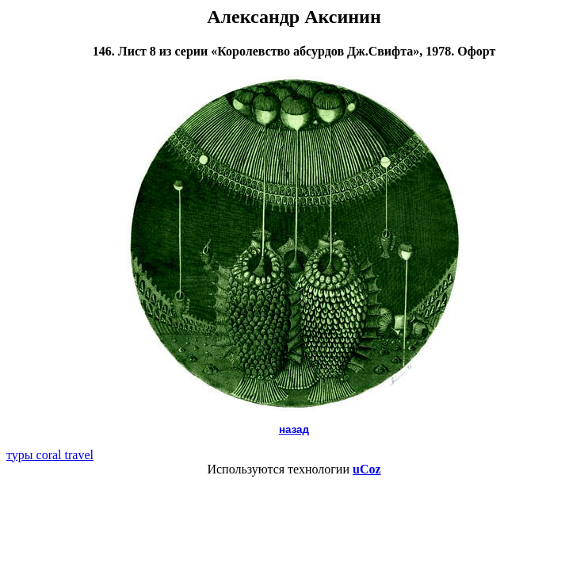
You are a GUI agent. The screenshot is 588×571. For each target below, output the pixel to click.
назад (294, 429)
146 (102, 51)
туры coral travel (50, 455)
